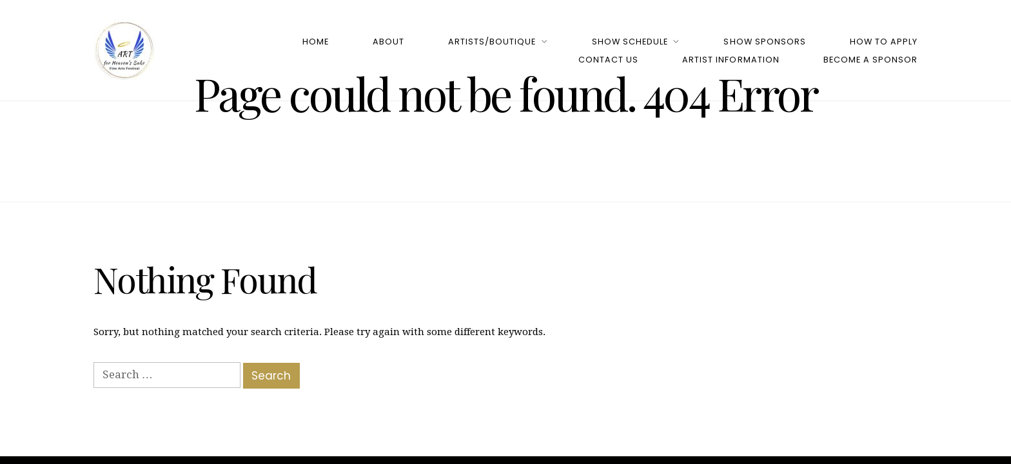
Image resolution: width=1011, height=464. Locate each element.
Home (315, 41)
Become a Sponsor (870, 59)
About (388, 41)
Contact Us (608, 59)
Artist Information (730, 59)
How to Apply (884, 41)
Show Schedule (630, 41)
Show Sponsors (764, 41)
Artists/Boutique (492, 41)
